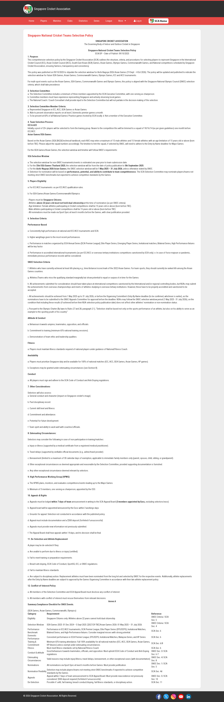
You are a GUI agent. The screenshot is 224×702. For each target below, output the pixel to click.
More (122, 20)
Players (43, 20)
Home (31, 20)
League (109, 20)
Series (96, 20)
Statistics (83, 20)
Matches (57, 20)
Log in (138, 20)
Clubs (69, 20)
